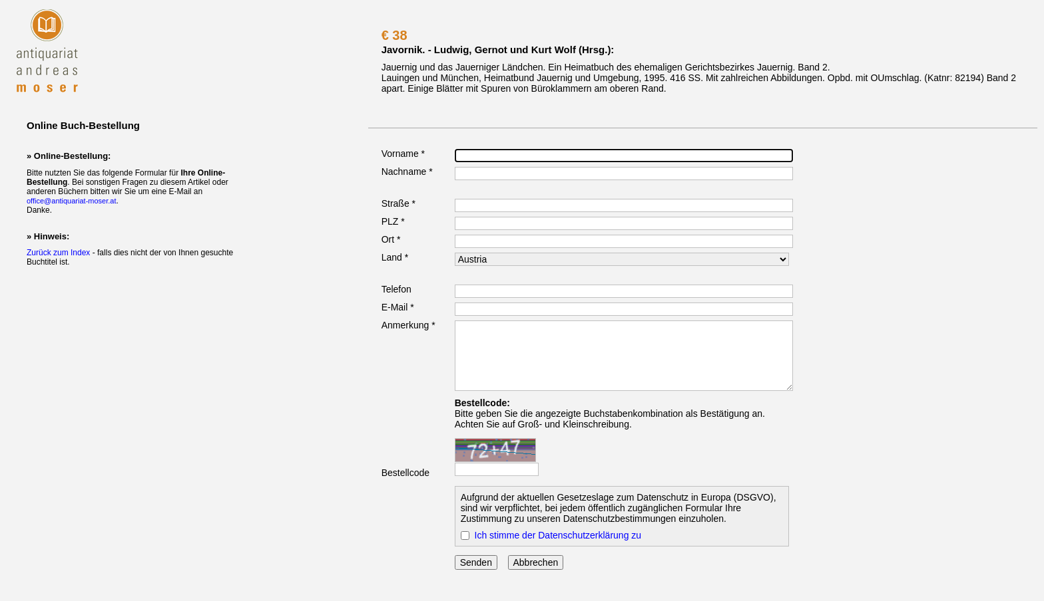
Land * (395, 257)
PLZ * (393, 221)
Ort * (391, 239)
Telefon (396, 289)
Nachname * (407, 171)
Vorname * (403, 153)
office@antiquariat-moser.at (71, 201)
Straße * (398, 203)
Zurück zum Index (58, 252)
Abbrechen (536, 562)
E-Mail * (398, 307)
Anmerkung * (408, 325)
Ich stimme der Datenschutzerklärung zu (558, 535)
